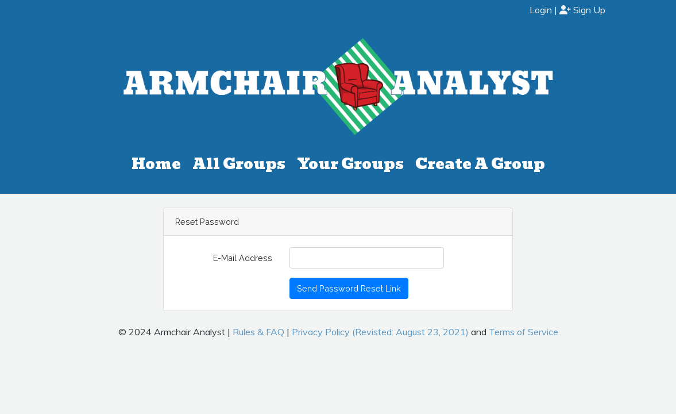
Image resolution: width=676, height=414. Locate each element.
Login (541, 10)
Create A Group (480, 164)
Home (156, 164)
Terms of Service (523, 332)
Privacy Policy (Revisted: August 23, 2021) (380, 332)
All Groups (238, 164)
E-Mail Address (242, 258)
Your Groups (350, 164)
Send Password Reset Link (349, 288)
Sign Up (582, 10)
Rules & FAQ (258, 332)
